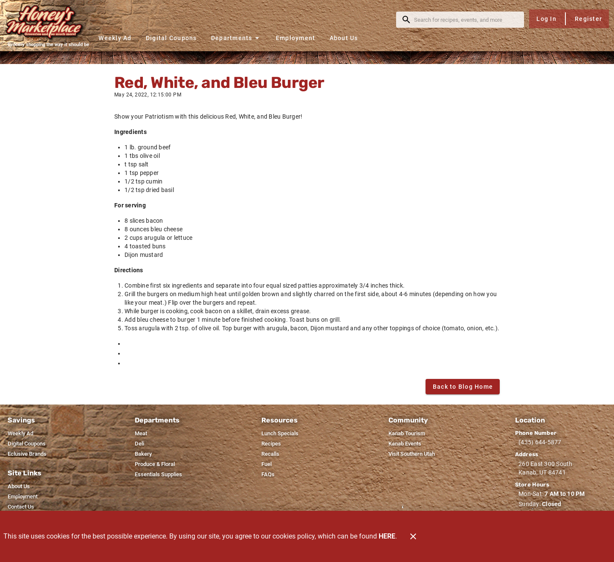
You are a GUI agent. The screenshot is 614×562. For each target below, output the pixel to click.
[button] (236, 37)
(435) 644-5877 (540, 442)
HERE (387, 536)
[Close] (413, 536)
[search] (466, 19)
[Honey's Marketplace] (48, 22)
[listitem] (20, 433)
